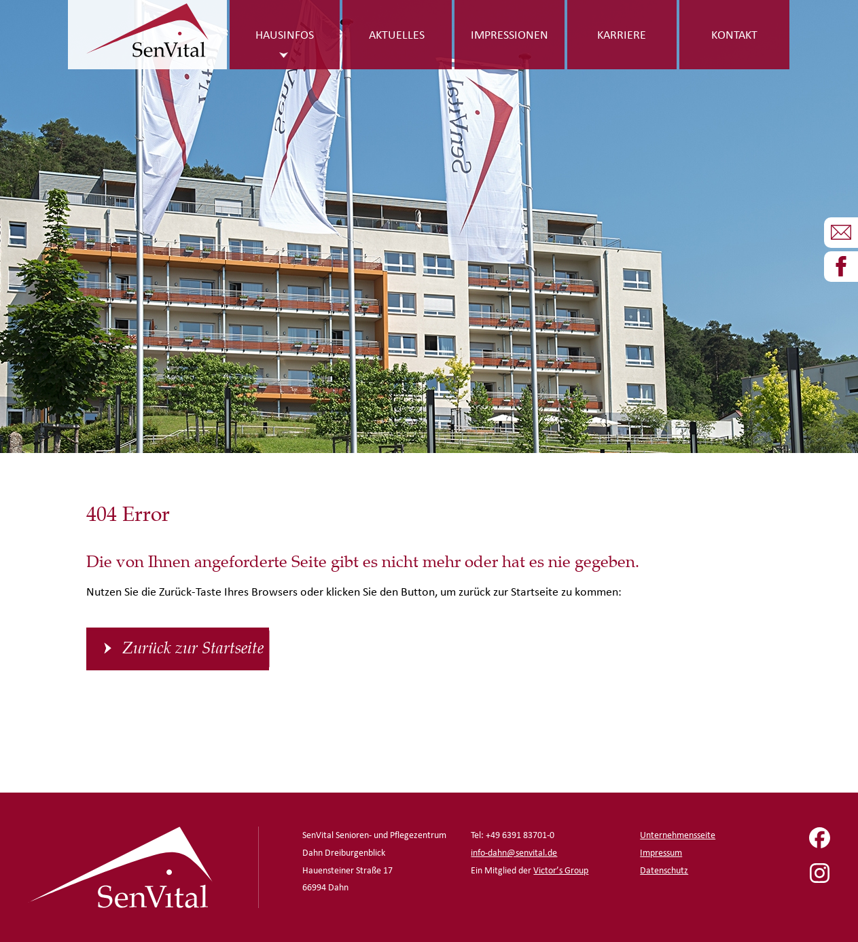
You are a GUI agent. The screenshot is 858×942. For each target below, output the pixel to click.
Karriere (621, 34)
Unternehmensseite (677, 835)
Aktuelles (397, 34)
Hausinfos (284, 34)
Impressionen (509, 34)
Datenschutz (664, 870)
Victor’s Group (560, 870)
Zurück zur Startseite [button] (193, 648)
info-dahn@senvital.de (514, 853)
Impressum (661, 853)
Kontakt (734, 34)
